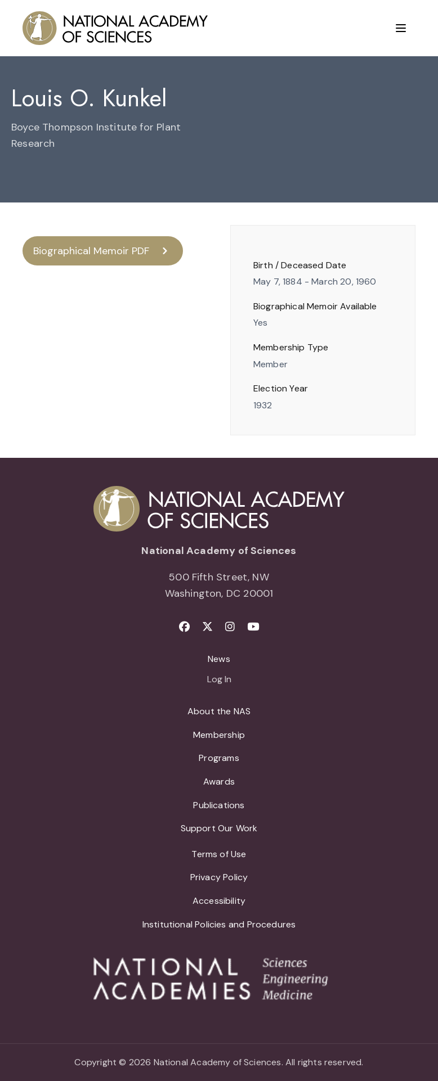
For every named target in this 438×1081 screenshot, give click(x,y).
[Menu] (400, 28)
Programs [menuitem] (219, 758)
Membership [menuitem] (219, 735)
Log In (219, 680)
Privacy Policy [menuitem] (219, 877)
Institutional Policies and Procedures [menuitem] (219, 924)
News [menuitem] (219, 659)
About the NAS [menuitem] (219, 711)
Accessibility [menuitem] (219, 901)
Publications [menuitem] (218, 805)
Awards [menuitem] (219, 781)
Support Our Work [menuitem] (219, 828)
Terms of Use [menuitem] (218, 854)
